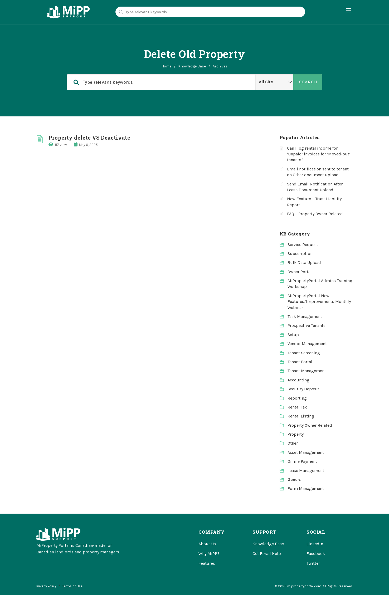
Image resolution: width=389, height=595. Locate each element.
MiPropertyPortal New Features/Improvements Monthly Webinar (319, 301)
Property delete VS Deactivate (89, 137)
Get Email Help (266, 553)
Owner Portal (300, 271)
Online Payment (302, 461)
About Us (207, 543)
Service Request (303, 244)
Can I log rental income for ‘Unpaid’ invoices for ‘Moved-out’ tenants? (318, 154)
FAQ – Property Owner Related (315, 213)
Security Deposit (303, 388)
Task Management (305, 316)
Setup (293, 334)
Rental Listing (301, 416)
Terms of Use (72, 586)
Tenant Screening (304, 352)
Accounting (298, 379)
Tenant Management (307, 370)
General (295, 479)
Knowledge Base (192, 66)
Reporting (297, 398)
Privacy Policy (46, 586)
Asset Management (306, 452)
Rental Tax (297, 407)
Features (206, 563)
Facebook (316, 553)
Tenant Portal (300, 361)
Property (296, 434)
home (166, 66)
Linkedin (315, 543)
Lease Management (306, 470)
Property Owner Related (310, 425)
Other (293, 443)
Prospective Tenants (306, 325)
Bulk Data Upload (304, 262)
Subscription (300, 253)
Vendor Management (307, 343)
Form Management (306, 488)
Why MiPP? (209, 553)
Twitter (313, 563)
